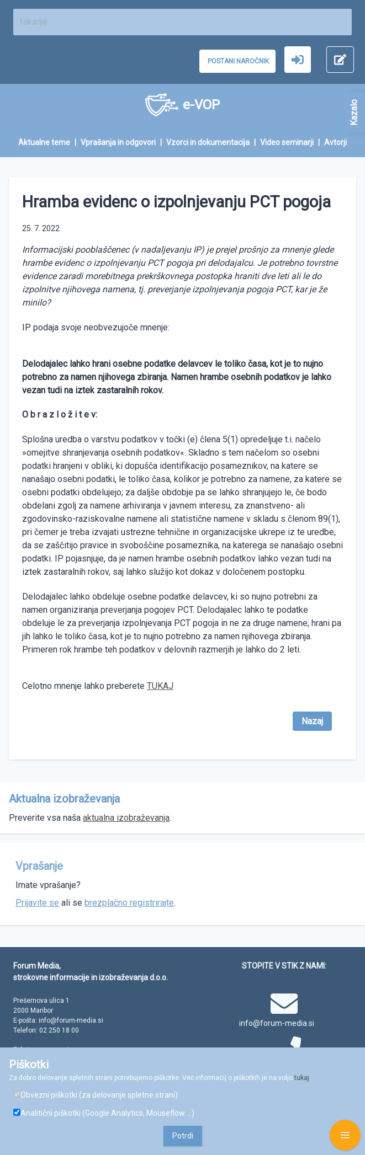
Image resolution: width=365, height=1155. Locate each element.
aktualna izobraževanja (126, 817)
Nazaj (312, 721)
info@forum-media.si (276, 1023)
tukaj (301, 1078)
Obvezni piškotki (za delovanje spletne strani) (95, 1094)
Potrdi (182, 1135)
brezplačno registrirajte (129, 902)
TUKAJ (160, 686)
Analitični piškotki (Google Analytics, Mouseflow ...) (103, 1113)
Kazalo (353, 112)
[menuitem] (49, 142)
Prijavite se (37, 902)
